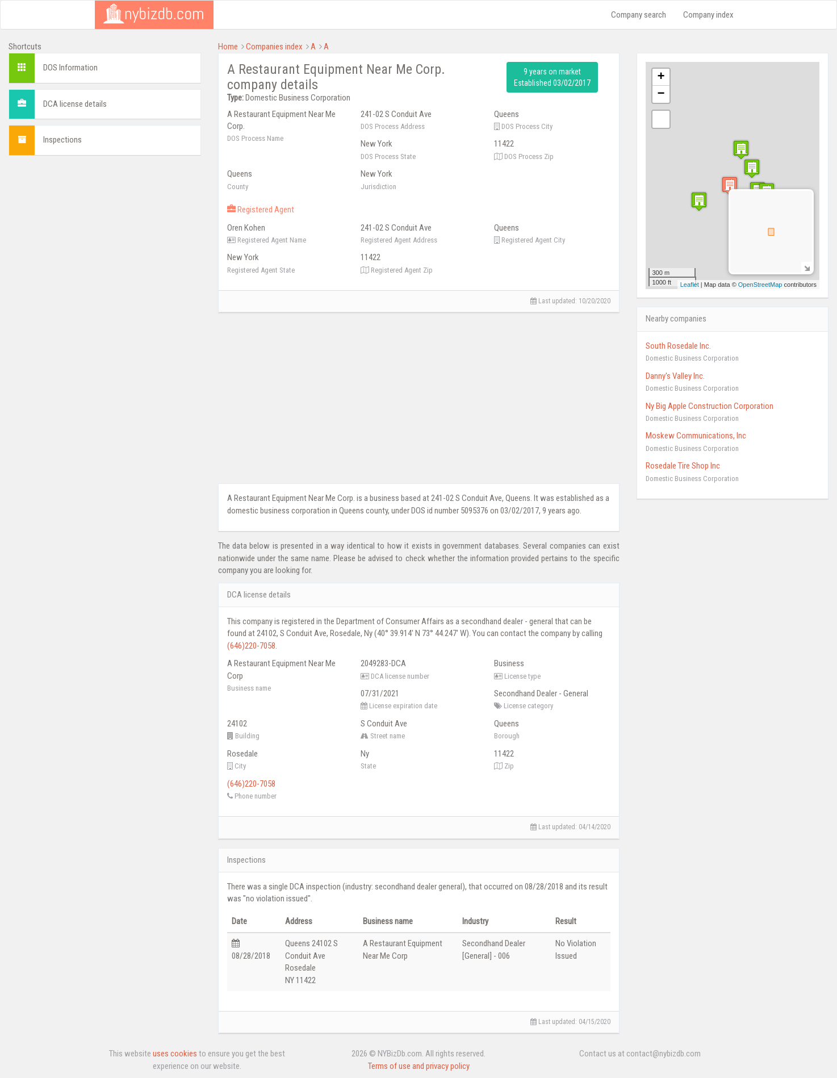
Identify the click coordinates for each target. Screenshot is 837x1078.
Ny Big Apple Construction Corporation (709, 406)
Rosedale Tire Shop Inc (683, 466)
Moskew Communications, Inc (696, 436)
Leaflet (689, 284)
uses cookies (175, 1053)
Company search (638, 15)
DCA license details (75, 104)
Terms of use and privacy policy (419, 1066)
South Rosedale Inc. (678, 346)
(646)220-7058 (251, 646)
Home (228, 46)
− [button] (660, 94)
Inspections (62, 140)
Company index (708, 15)
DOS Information (70, 67)
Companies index (274, 46)
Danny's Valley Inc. (675, 376)
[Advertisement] (105, 243)
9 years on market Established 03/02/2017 (552, 77)
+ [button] (660, 77)
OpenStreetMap (760, 284)
